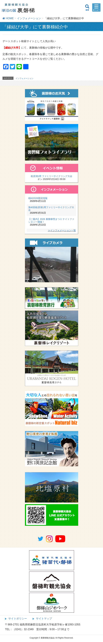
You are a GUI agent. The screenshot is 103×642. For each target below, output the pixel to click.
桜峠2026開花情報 (37, 198)
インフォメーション (24, 78)
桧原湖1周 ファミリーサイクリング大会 (51, 176)
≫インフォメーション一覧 (62, 230)
